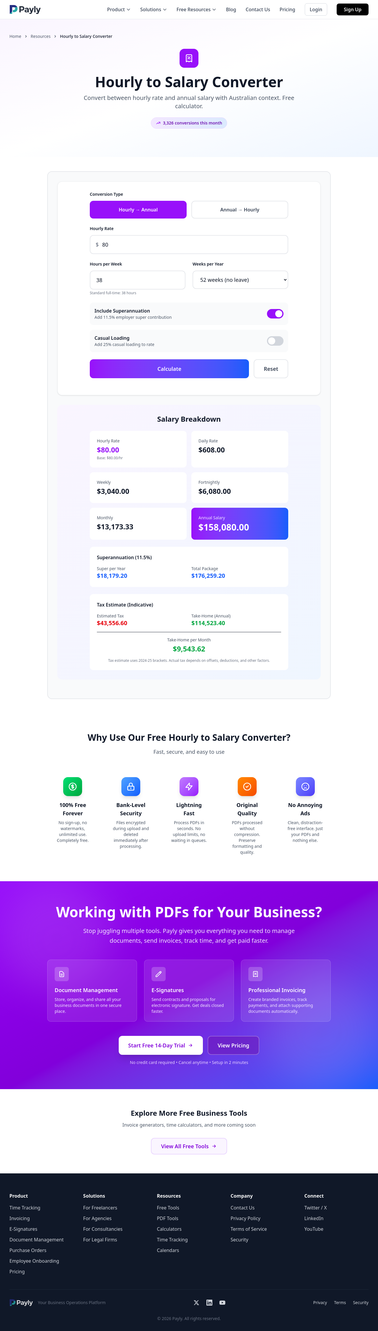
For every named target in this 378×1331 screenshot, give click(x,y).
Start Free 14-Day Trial (160, 1045)
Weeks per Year (208, 264)
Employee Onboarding (34, 1261)
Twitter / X (315, 1207)
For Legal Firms (100, 1239)
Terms (340, 1302)
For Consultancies (103, 1229)
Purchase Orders (27, 1250)
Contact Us (258, 9)
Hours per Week (106, 264)
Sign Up (352, 9)
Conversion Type (106, 194)
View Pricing (233, 1045)
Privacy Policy (245, 1218)
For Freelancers (100, 1207)
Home (15, 36)
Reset (271, 368)
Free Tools (168, 1207)
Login (316, 9)
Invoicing (19, 1218)
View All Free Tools (189, 1146)
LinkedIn (313, 1218)
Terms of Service (249, 1229)
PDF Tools (167, 1218)
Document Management (36, 1239)
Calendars (168, 1250)
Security (239, 1239)
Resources (40, 36)
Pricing (287, 9)
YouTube (313, 1229)
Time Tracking (24, 1207)
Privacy (320, 1302)
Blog (231, 9)
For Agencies (97, 1218)
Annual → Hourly (239, 209)
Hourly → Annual (138, 209)
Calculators (169, 1229)
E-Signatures (23, 1229)
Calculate (169, 368)
